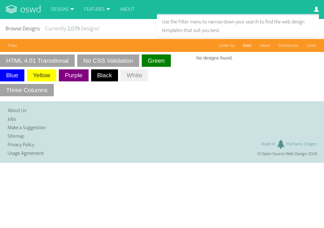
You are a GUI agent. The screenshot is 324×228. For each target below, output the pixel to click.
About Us (17, 110)
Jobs (12, 119)
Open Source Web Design (284, 154)
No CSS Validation (108, 60)
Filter (12, 45)
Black (104, 75)
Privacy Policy (21, 145)
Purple (73, 75)
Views (264, 45)
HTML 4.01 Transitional (37, 60)
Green (156, 60)
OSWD (30, 9)
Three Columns (26, 90)
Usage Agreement (26, 153)
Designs (60, 9)
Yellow (41, 75)
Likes (311, 45)
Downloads (288, 45)
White (134, 75)
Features (94, 9)
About (127, 9)
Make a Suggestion (27, 128)
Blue (12, 75)
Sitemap (16, 136)
